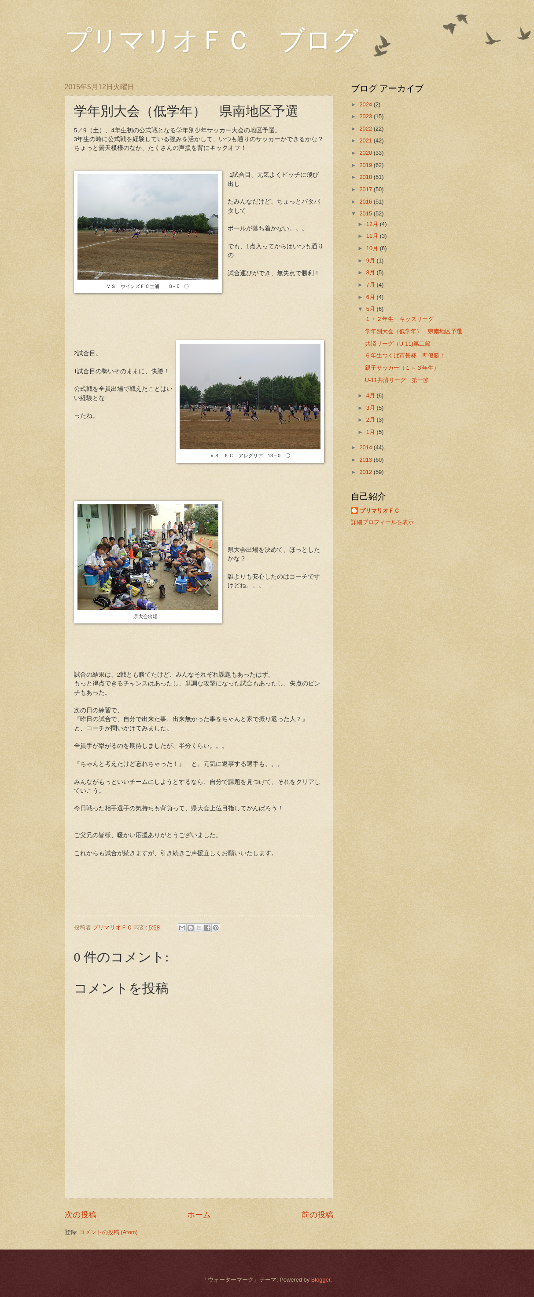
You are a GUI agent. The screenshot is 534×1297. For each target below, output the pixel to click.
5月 (371, 309)
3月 (371, 407)
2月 (371, 419)
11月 (373, 236)
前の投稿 (317, 1214)
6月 (371, 297)
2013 (366, 459)
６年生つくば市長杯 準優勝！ (405, 355)
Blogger (321, 1279)
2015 (366, 213)
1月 (371, 432)
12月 (373, 224)
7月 (371, 284)
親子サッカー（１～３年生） (402, 367)
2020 (366, 152)
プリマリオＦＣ (380, 510)
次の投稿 (80, 1214)
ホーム (199, 1214)
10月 (373, 248)
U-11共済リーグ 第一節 (397, 380)
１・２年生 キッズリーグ (402, 319)
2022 (366, 128)
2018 (366, 177)
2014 (366, 447)
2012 (366, 472)
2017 (366, 189)
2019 (366, 165)
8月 (371, 272)
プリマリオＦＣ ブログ (212, 40)
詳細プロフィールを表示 (382, 522)
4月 (371, 395)
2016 (366, 201)
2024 (366, 104)
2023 (366, 116)
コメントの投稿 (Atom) (108, 1232)
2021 (366, 140)
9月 (371, 260)
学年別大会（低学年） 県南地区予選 (413, 331)
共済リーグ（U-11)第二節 (398, 343)
